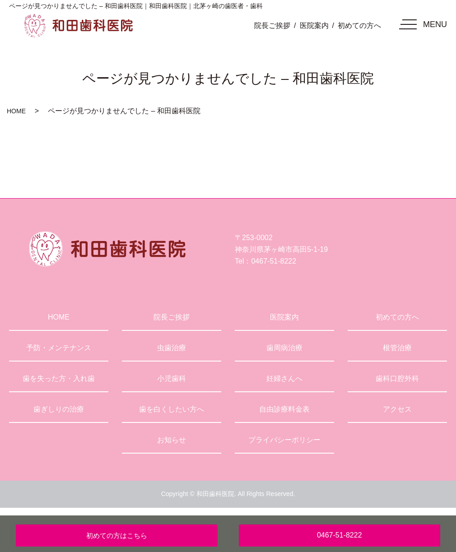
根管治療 (397, 348)
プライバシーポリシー (284, 440)
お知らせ (171, 440)
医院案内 (314, 25)
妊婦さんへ (284, 378)
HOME (16, 111)
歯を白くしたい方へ (171, 409)
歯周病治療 (284, 348)
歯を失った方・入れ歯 (59, 378)
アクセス (397, 409)
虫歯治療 (171, 348)
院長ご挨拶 (272, 25)
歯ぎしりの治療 (58, 409)
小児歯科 (171, 378)
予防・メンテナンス (58, 348)
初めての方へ (359, 25)
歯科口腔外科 (397, 378)
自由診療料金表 (284, 409)
